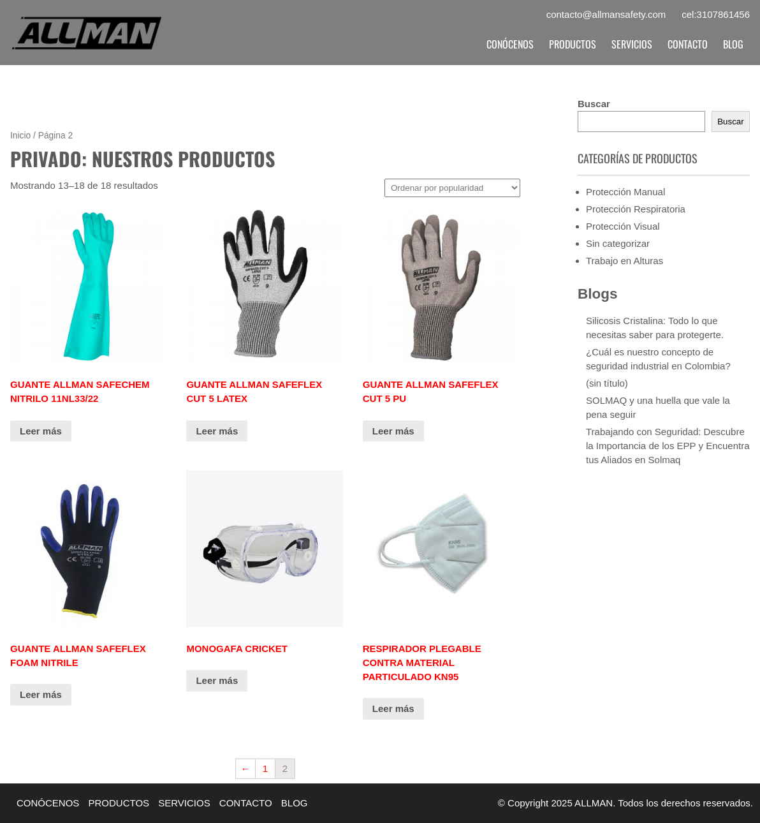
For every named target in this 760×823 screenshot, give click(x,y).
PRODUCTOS (572, 44)
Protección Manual (625, 191)
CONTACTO (688, 44)
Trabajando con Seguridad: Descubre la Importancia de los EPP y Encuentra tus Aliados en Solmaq (668, 445)
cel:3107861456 (716, 14)
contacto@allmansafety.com (606, 14)
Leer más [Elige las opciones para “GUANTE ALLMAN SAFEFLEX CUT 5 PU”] (393, 431)
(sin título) (607, 383)
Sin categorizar (618, 243)
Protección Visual (623, 226)
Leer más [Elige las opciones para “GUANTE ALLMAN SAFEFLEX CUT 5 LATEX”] (217, 431)
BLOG (733, 44)
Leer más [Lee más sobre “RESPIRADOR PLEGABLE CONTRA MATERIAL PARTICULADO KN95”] (393, 708)
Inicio (20, 135)
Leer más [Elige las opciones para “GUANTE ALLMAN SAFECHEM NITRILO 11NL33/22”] (41, 431)
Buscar (594, 103)
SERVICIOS (631, 44)
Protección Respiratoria (635, 209)
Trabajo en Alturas (624, 260)
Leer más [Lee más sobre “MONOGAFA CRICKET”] (217, 680)
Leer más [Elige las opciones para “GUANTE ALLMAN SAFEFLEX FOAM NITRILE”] (41, 694)
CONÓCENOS (510, 44)
